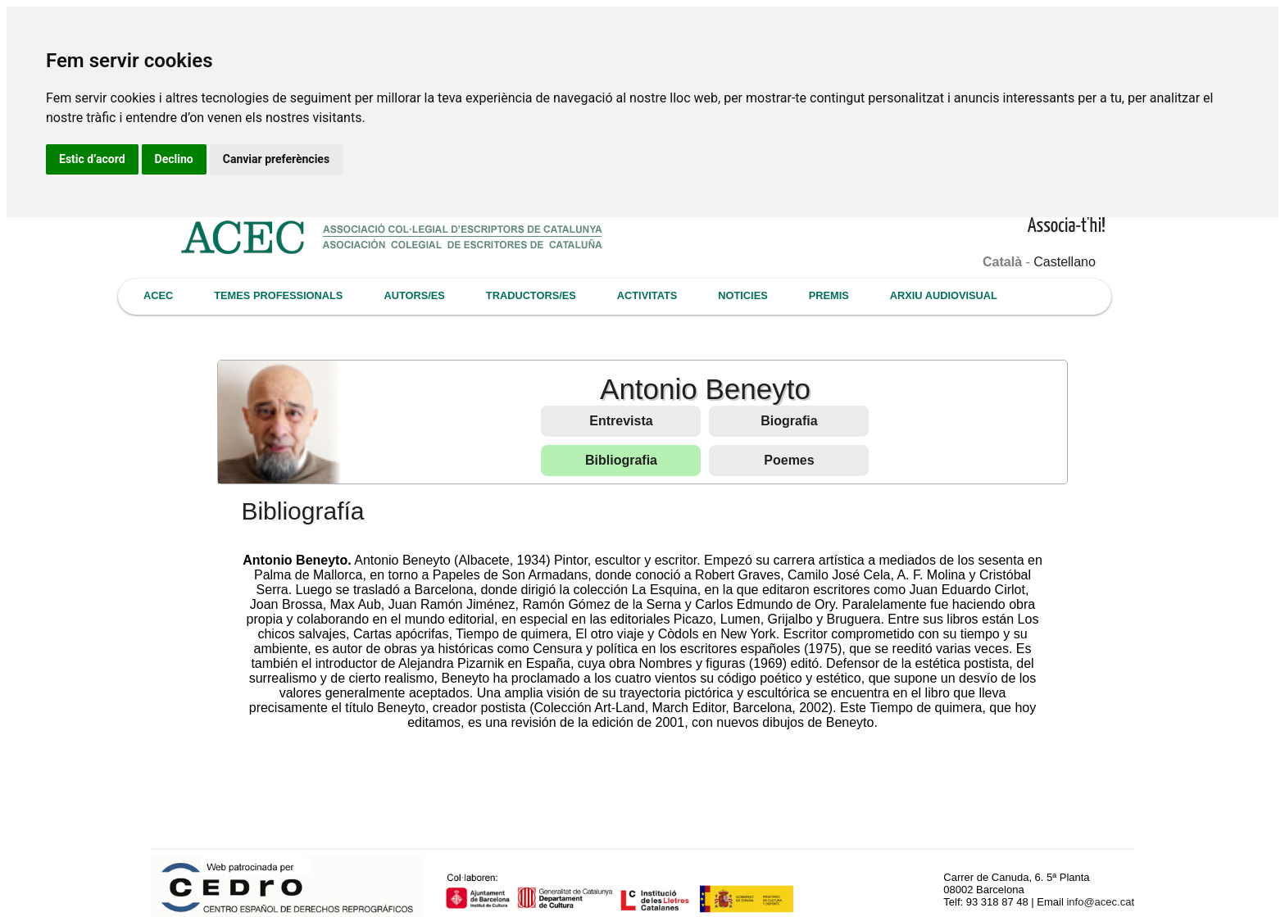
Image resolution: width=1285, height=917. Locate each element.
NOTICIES (742, 295)
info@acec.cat (1100, 902)
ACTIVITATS (647, 295)
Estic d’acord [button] (92, 159)
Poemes (789, 460)
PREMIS (829, 295)
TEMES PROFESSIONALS (278, 295)
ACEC (158, 295)
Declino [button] (174, 159)
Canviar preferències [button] (276, 159)
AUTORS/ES (414, 295)
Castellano (1064, 262)
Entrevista (620, 421)
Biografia (789, 421)
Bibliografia (621, 460)
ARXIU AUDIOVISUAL (943, 295)
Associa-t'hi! (1067, 226)
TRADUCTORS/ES (531, 295)
